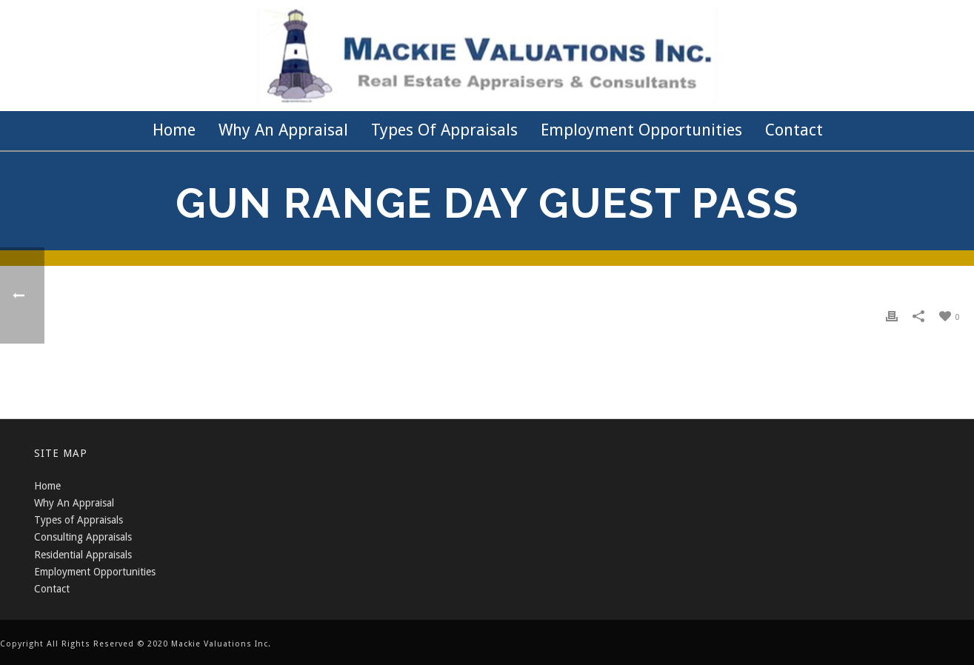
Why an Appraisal (283, 130)
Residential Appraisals (83, 555)
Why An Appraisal (74, 503)
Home (174, 130)
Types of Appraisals (444, 130)
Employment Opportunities (641, 130)
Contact (794, 130)
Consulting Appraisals (83, 537)
